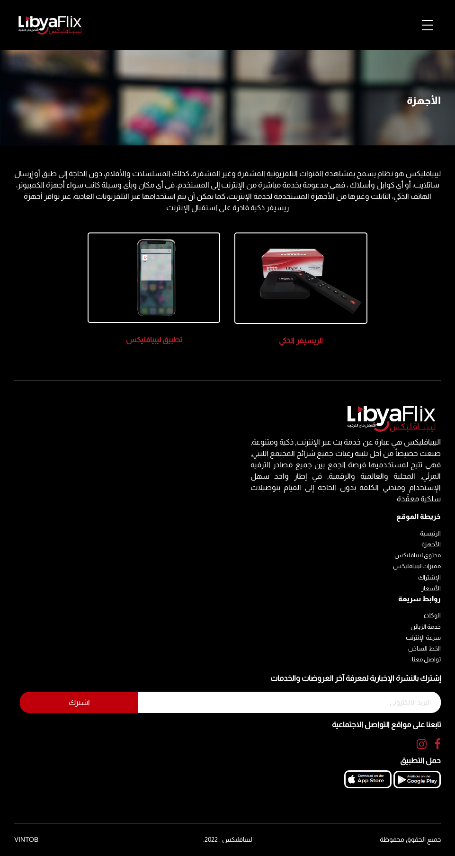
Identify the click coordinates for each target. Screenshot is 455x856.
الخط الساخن (424, 648)
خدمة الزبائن (425, 626)
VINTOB (26, 839)
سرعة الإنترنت (423, 637)
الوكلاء (432, 615)
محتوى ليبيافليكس (417, 555)
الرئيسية (430, 533)
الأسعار (431, 588)
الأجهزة (431, 544)
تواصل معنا (426, 659)
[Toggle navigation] (427, 25)
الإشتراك (429, 577)
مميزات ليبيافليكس (417, 566)
